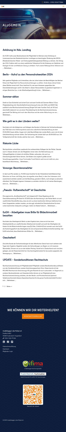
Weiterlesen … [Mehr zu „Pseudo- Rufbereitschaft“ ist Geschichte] (52, 206)
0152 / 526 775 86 (10, 338)
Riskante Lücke (10, 143)
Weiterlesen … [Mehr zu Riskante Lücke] (24, 161)
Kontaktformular (33, 316)
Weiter (9, 286)
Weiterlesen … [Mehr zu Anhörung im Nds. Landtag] (8, 68)
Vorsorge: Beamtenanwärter (17, 168)
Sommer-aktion (11, 96)
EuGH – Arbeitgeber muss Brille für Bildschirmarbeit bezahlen (30, 213)
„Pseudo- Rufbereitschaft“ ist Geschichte (24, 190)
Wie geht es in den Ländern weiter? (21, 121)
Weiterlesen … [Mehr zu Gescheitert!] (17, 253)
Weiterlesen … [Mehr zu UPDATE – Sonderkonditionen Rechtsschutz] (11, 280)
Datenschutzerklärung (9, 346)
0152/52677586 (56, 2)
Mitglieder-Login (8, 351)
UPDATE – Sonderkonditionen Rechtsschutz (25, 259)
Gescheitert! (9, 237)
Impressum (6, 349)
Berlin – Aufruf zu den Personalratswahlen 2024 (28, 74)
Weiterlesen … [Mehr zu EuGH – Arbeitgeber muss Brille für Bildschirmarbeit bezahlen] (39, 231)
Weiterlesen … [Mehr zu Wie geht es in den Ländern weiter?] (40, 137)
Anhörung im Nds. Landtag (17, 50)
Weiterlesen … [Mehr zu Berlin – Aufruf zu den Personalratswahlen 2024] (46, 90)
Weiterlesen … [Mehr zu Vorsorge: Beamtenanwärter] (14, 184)
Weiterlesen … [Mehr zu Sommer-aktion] (7, 115)
